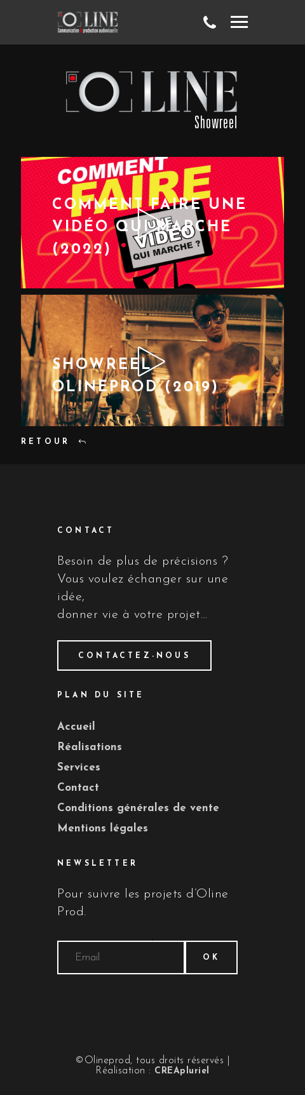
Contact (78, 788)
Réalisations (89, 747)
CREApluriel (182, 1071)
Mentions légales (102, 828)
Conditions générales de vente (138, 808)
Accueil (76, 727)
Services (78, 767)
